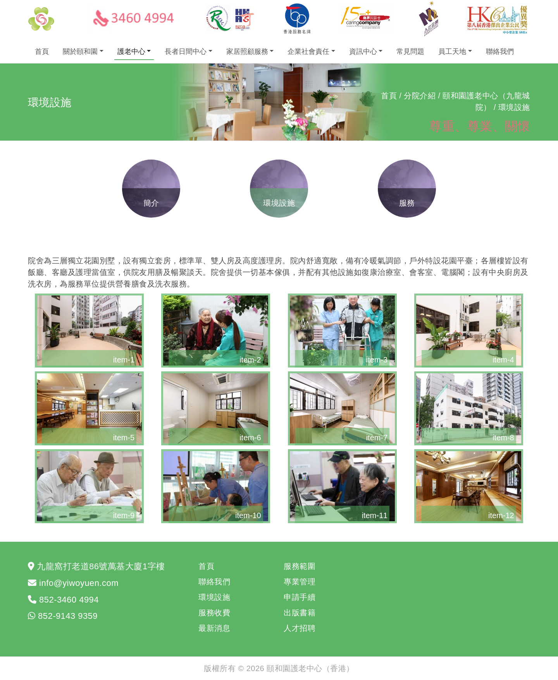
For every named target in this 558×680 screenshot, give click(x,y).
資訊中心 (363, 51)
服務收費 (214, 612)
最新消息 (214, 628)
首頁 (42, 51)
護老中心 (131, 51)
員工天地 (452, 51)
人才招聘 (299, 628)
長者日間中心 (186, 51)
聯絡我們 (500, 51)
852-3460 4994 (69, 599)
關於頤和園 (80, 51)
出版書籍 (299, 612)
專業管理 (299, 581)
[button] (89, 330)
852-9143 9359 (68, 616)
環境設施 (214, 597)
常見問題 (410, 51)
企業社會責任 (308, 51)
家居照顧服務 (247, 51)
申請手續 (299, 597)
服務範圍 (299, 566)
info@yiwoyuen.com (79, 583)
